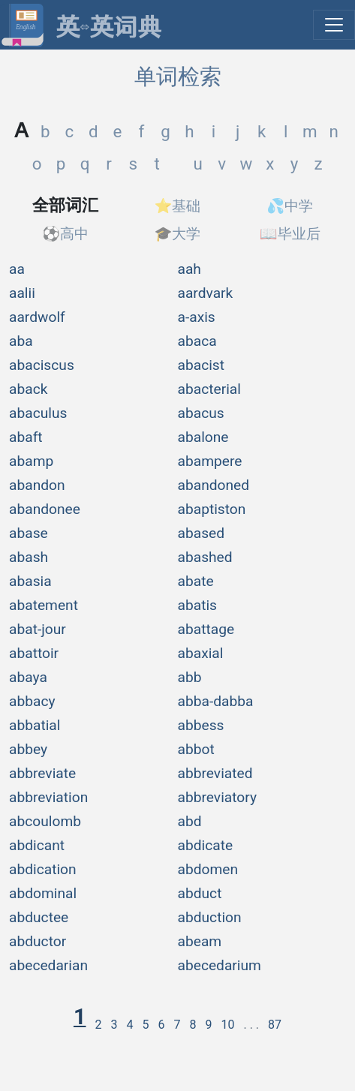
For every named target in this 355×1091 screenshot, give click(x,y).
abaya (28, 677)
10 (227, 1024)
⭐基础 (178, 206)
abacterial (209, 389)
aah (189, 269)
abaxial (201, 653)
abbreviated (215, 773)
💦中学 (289, 206)
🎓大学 (178, 233)
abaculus (38, 413)
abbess (201, 725)
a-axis (196, 317)
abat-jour (37, 629)
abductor (37, 941)
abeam (200, 941)
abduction (210, 917)
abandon (37, 485)
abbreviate (42, 773)
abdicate (205, 845)
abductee (38, 917)
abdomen (208, 869)
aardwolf (37, 317)
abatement (43, 605)
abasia (30, 581)
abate (196, 581)
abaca (197, 341)
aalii (22, 293)
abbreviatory (217, 797)
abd (190, 821)
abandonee (44, 509)
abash (28, 557)
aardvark (205, 293)
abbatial (34, 725)
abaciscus (41, 365)
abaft (26, 437)
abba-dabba (216, 701)
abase (28, 533)
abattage (206, 629)
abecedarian (48, 965)
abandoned (214, 485)
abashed (205, 557)
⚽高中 (65, 233)
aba (21, 341)
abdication (43, 869)
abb (190, 677)
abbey (28, 749)
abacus (201, 413)
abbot (196, 749)
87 (274, 1024)
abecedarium (219, 965)
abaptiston (212, 509)
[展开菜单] (334, 25)
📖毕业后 (290, 233)
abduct (200, 893)
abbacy (32, 701)
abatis (198, 605)
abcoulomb (45, 821)
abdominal (43, 893)
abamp (31, 461)
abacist (201, 365)
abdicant (37, 845)
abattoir (34, 653)
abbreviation (48, 797)
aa (17, 269)
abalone (203, 437)
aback (28, 389)
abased (201, 533)
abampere (210, 461)
